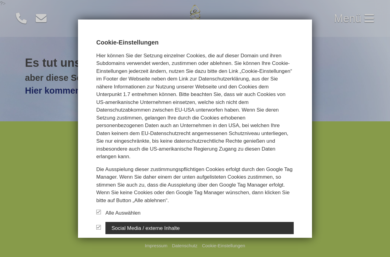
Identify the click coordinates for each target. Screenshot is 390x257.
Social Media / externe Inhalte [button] (146, 228)
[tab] (199, 228)
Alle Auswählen (118, 213)
